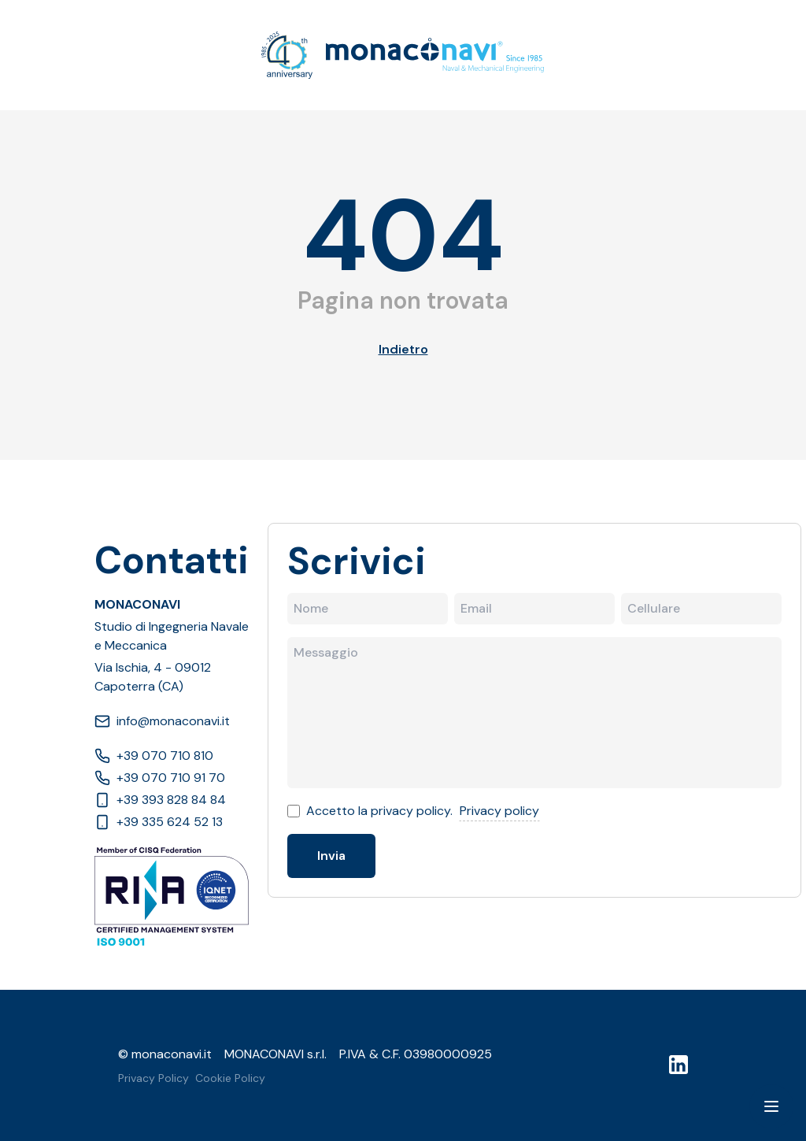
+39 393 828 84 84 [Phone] (160, 799)
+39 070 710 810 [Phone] (153, 755)
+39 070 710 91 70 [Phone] (159, 777)
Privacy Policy (153, 1078)
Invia (331, 855)
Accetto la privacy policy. (379, 810)
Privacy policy (499, 810)
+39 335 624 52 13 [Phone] (158, 821)
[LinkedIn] (678, 1065)
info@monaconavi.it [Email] (162, 721)
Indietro (403, 349)
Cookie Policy (230, 1078)
